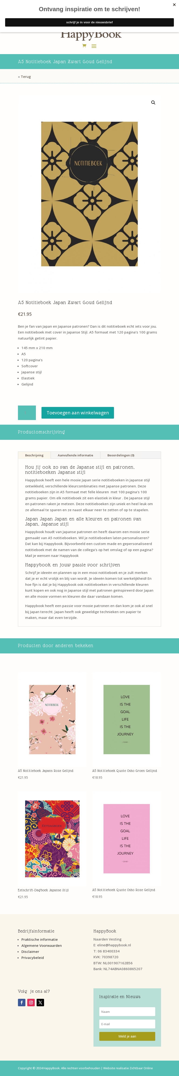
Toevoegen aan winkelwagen (78, 413)
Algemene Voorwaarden (41, 945)
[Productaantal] (27, 413)
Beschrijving (34, 455)
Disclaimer (30, 951)
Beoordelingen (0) (120, 455)
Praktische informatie (39, 939)
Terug (26, 76)
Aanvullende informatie (75, 455)
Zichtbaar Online (141, 1068)
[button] (153, 102)
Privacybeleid (32, 957)
